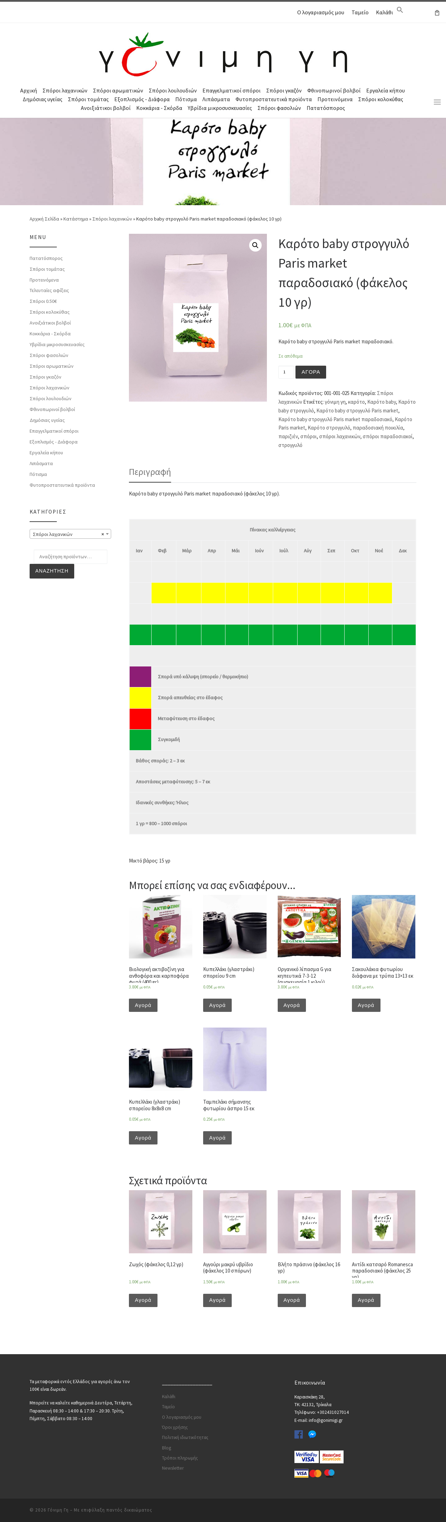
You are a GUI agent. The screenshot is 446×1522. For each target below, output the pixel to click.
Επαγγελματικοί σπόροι (231, 90)
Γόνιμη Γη (58, 1510)
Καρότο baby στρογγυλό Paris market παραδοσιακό (335, 419)
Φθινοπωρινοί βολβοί (334, 90)
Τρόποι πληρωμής (180, 1458)
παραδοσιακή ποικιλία (378, 427)
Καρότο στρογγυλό (329, 427)
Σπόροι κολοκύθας (380, 99)
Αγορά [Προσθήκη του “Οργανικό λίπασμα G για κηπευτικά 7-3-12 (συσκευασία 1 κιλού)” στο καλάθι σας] (292, 1005)
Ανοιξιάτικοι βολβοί (106, 107)
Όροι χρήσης (175, 1427)
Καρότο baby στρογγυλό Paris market (357, 410)
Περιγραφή (150, 471)
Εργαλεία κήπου (385, 90)
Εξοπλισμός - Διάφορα (142, 99)
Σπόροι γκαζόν (284, 90)
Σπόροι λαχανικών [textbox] (68, 534)
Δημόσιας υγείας (42, 99)
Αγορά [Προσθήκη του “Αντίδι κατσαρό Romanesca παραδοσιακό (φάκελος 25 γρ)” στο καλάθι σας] (366, 1300)
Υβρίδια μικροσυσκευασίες (220, 107)
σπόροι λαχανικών (339, 436)
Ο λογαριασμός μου (320, 12)
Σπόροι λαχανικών (65, 90)
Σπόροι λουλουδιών (173, 90)
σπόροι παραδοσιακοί (388, 436)
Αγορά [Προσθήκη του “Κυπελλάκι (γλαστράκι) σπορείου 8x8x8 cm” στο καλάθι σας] (143, 1138)
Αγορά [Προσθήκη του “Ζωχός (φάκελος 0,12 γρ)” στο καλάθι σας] (143, 1300)
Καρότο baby (381, 401)
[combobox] (70, 534)
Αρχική (28, 90)
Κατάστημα (75, 219)
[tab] (150, 471)
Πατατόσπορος (326, 107)
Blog (166, 1448)
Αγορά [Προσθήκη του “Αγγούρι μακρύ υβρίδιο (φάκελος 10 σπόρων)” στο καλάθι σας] (217, 1300)
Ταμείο (360, 12)
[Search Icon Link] (400, 11)
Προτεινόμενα (335, 99)
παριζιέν (288, 436)
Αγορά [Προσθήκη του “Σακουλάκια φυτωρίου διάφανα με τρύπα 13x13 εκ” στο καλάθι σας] (366, 1005)
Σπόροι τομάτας (88, 99)
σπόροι (308, 436)
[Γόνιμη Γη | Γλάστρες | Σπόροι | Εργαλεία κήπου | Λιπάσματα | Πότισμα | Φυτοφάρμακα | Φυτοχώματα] (223, 53)
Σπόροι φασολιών (279, 107)
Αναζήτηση (51, 571)
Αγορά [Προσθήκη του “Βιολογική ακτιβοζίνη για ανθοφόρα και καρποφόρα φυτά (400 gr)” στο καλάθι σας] (143, 1005)
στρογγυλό (290, 445)
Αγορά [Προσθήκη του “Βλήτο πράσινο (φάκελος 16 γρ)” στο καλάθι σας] (292, 1300)
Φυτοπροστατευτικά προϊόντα (274, 99)
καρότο (356, 401)
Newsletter (173, 1468)
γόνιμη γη (335, 401)
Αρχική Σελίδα (45, 219)
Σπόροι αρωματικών (118, 90)
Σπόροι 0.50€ (43, 301)
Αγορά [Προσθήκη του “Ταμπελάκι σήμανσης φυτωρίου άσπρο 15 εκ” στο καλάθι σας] (217, 1138)
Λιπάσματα (216, 99)
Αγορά (310, 372)
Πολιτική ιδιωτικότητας (185, 1437)
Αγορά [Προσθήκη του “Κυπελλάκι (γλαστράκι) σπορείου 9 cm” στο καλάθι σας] (217, 1005)
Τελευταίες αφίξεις (49, 290)
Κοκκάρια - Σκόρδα (159, 107)
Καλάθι (384, 12)
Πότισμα (186, 99)
